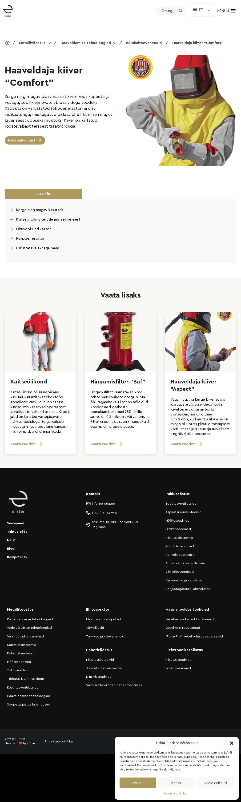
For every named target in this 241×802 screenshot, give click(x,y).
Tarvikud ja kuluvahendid (105, 636)
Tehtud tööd (17, 531)
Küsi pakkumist (22, 140)
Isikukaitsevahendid (144, 43)
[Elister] (10, 11)
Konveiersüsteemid (180, 554)
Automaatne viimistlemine (185, 563)
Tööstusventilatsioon (181, 503)
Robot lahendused (179, 546)
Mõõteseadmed (177, 520)
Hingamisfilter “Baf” (117, 382)
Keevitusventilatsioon (23, 687)
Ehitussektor (97, 609)
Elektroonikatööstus (184, 650)
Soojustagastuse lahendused (187, 589)
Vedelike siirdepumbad (182, 627)
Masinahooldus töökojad (187, 609)
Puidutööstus (177, 494)
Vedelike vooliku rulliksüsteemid (189, 619)
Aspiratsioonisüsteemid (183, 512)
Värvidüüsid (95, 627)
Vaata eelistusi (215, 783)
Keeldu (176, 783)
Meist (11, 540)
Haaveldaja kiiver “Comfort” (198, 43)
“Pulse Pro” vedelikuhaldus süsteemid (194, 636)
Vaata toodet (26, 444)
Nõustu (138, 783)
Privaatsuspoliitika (174, 793)
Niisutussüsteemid (179, 538)
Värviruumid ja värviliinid (183, 580)
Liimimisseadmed (178, 529)
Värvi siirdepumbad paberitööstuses (114, 685)
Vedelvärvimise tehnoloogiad (29, 627)
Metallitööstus (32, 43)
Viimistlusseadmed (179, 571)
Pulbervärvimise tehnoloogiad (30, 619)
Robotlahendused (21, 653)
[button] (231, 743)
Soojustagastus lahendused (28, 704)
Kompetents (17, 557)
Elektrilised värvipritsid (103, 619)
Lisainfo (43, 194)
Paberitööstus (99, 650)
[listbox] (201, 10)
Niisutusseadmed (178, 659)
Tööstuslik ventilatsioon (25, 679)
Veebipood (15, 523)
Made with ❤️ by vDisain (20, 743)
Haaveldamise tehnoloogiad (85, 43)
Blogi (11, 548)
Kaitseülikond (28, 382)
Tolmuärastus (17, 670)
